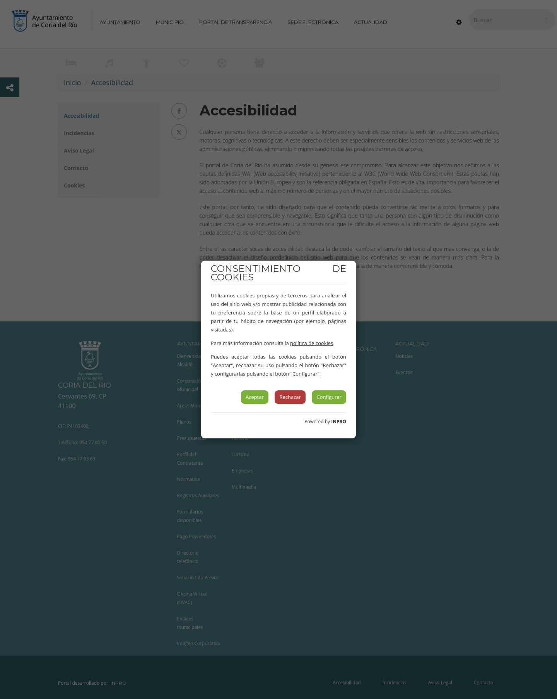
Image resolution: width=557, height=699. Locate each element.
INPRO (338, 421)
